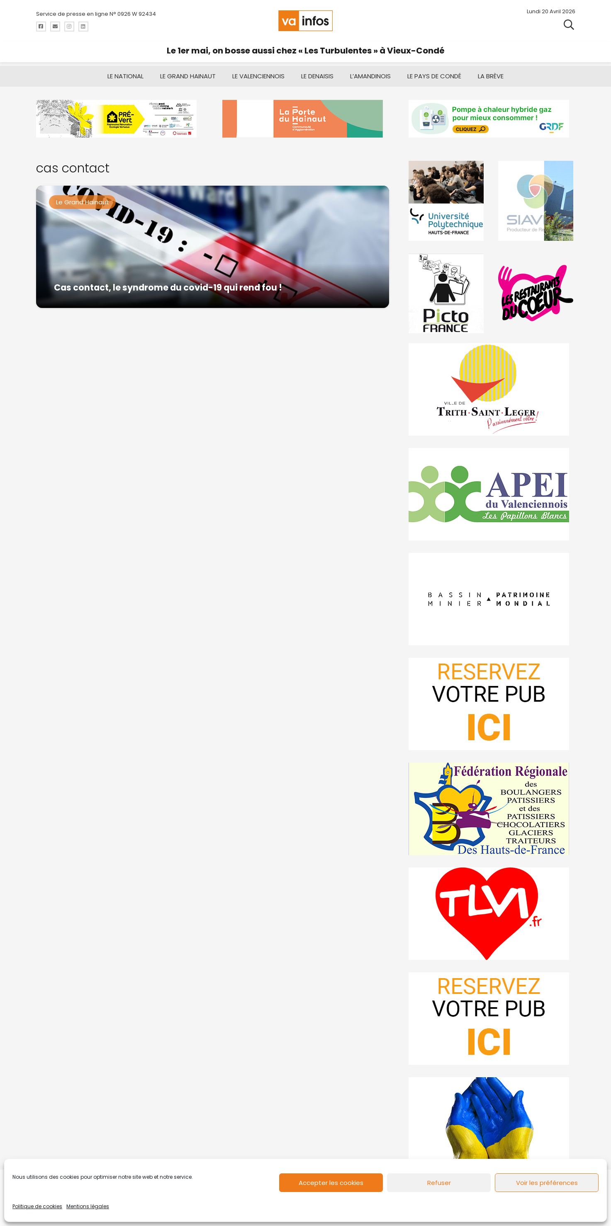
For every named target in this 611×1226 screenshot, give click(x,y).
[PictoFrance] (447, 293)
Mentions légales (87, 1206)
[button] (568, 25)
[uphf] (447, 201)
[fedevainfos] (492, 809)
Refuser (439, 1182)
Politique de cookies (37, 1206)
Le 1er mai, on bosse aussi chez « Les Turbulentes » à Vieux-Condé (306, 50)
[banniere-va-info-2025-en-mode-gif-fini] (492, 119)
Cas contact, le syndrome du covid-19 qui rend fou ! (168, 287)
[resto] (536, 293)
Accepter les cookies (331, 1182)
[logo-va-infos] (305, 20)
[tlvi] (492, 913)
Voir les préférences (547, 1182)
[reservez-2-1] (492, 1018)
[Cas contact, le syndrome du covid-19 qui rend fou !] (212, 247)
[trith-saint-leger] (492, 389)
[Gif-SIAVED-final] (536, 201)
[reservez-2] (492, 704)
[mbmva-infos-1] (492, 599)
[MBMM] (119, 119)
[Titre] (41, 26)
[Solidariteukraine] (492, 1123)
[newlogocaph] (305, 119)
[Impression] (492, 494)
